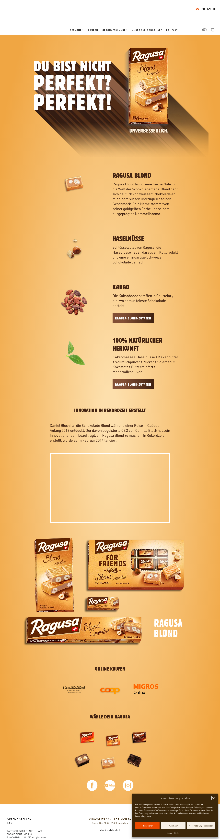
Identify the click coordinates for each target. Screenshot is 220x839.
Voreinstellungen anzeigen (201, 825)
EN (209, 9)
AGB (40, 831)
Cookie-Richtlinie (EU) (19, 834)
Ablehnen (173, 825)
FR (203, 9)
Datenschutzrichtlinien (20, 831)
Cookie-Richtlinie (173, 833)
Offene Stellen (19, 819)
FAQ (10, 823)
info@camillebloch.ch (110, 830)
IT (214, 9)
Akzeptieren (147, 825)
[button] (213, 797)
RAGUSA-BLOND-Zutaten (133, 318)
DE (197, 9)
